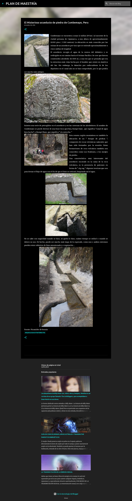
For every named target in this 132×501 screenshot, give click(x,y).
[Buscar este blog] (119, 3)
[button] (25, 29)
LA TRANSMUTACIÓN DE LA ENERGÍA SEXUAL (57, 472)
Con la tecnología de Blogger (66, 494)
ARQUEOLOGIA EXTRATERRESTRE (35, 332)
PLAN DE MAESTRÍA (21, 3)
